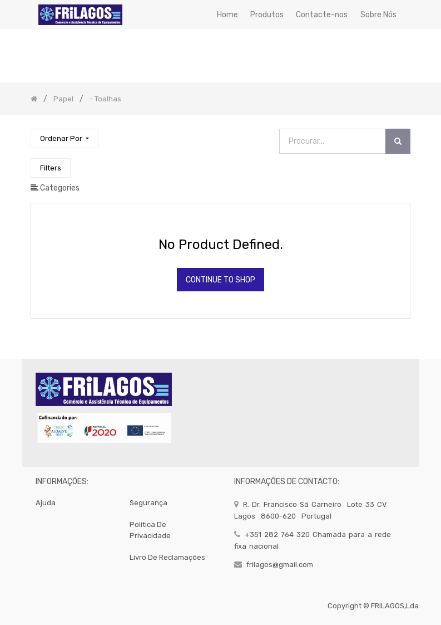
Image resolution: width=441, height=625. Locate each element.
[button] (64, 138)
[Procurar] (397, 141)
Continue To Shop (220, 280)
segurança (148, 503)
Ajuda (46, 503)
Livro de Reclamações (167, 557)
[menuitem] (227, 14)
